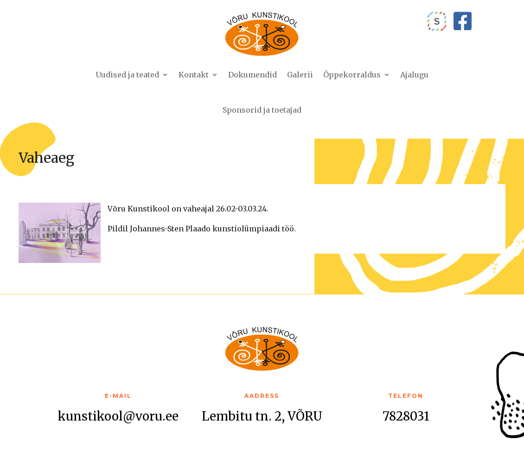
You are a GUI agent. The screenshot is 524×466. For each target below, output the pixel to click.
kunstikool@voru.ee (118, 416)
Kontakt (194, 74)
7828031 (406, 416)
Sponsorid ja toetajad (262, 110)
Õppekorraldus (352, 74)
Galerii (300, 74)
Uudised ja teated (127, 74)
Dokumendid (252, 74)
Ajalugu (414, 74)
